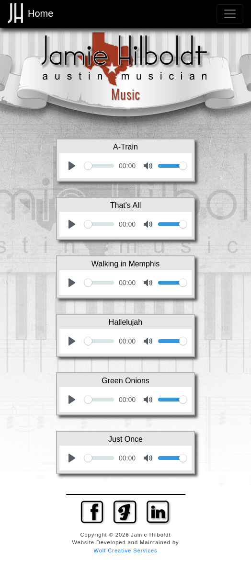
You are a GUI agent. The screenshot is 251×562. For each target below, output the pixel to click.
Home (30, 13)
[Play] (72, 165)
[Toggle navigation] (230, 13)
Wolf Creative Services (125, 550)
